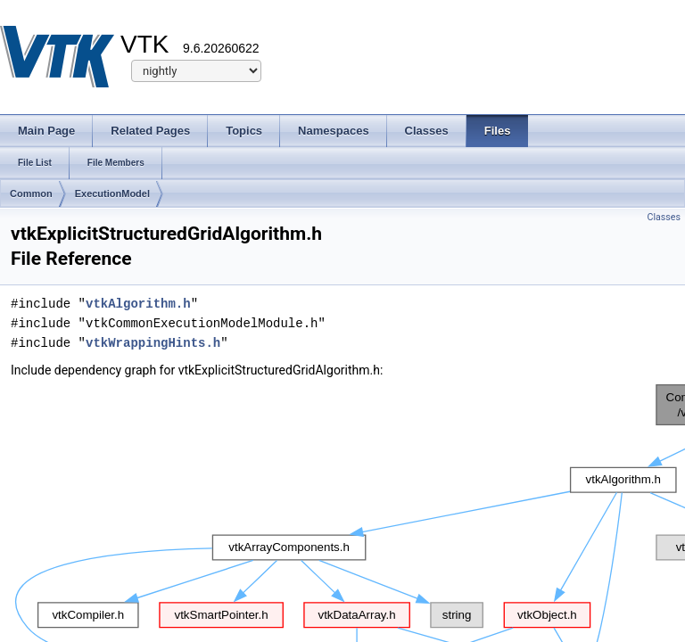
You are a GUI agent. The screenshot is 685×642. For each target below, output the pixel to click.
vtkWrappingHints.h (153, 342)
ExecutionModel (112, 193)
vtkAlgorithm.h (138, 303)
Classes (664, 217)
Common (31, 193)
